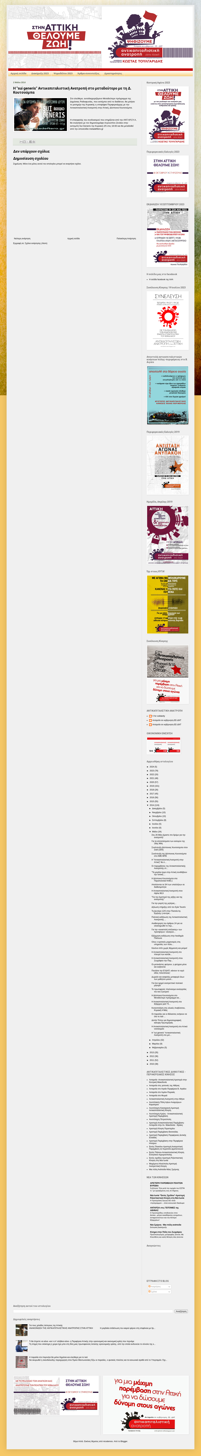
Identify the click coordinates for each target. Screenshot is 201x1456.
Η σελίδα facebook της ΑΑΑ (161, 279)
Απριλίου (156, 1040)
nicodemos (108, 1441)
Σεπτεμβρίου (158, 820)
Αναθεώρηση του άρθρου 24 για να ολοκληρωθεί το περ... (167, 924)
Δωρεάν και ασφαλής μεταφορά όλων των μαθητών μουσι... (168, 978)
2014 (152, 805)
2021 (152, 778)
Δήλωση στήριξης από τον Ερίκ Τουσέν (169, 907)
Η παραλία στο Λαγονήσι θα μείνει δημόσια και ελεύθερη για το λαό (58, 1357)
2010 (152, 1064)
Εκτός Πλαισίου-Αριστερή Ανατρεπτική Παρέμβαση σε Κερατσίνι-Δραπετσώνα (166, 1147)
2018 (152, 790)
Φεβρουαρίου (158, 1047)
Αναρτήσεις (154, 1286)
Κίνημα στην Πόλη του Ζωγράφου (166, 1232)
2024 (152, 767)
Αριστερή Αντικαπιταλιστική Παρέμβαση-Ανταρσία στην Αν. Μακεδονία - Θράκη (166, 1124)
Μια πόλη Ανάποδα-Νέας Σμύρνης (164, 1169)
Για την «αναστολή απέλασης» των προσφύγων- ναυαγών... (167, 930)
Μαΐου (155, 832)
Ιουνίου (155, 828)
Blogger (124, 1441)
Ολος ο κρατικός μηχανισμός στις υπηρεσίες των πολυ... (166, 943)
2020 (152, 782)
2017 (152, 794)
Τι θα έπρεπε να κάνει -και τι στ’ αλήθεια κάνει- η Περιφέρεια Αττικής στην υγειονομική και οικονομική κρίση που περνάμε (81, 1341)
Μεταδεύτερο (109, 98)
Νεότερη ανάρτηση (22, 238)
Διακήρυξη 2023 (40, 73)
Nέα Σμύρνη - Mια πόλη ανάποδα (165, 1225)
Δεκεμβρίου (157, 808)
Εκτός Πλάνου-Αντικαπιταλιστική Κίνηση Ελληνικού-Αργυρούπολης (166, 1153)
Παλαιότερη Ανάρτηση (126, 238)
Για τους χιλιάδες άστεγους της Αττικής (46, 1325)
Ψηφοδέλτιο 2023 (63, 73)
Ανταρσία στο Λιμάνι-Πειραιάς (162, 1092)
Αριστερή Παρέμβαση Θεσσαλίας (163, 1132)
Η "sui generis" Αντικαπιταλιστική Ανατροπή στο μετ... (166, 1034)
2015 (152, 801)
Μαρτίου (156, 1044)
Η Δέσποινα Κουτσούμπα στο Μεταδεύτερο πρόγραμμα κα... (166, 996)
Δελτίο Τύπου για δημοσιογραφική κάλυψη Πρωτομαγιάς (166, 1021)
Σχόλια (152, 1292)
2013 (152, 1052)
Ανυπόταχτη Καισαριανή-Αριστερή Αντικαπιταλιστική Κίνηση (164, 1109)
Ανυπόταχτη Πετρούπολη (160, 1119)
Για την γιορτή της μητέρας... (164, 903)
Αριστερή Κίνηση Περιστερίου (162, 1128)
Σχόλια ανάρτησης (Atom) (36, 243)
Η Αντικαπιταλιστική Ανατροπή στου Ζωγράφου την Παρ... (167, 959)
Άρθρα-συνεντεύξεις (88, 73)
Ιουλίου (155, 824)
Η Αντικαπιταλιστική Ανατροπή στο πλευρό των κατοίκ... (167, 953)
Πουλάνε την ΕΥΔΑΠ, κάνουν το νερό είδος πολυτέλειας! (168, 972)
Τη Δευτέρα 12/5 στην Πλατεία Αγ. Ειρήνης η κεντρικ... (166, 912)
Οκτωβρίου (157, 816)
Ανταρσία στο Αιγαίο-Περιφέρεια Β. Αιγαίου (167, 1089)
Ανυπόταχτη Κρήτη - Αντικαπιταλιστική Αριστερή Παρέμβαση (166, 1115)
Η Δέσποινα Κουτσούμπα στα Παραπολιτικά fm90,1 (164, 879)
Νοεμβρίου (157, 812)
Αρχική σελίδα (18, 73)
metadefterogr (96, 129)
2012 (152, 1056)
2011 (152, 1060)
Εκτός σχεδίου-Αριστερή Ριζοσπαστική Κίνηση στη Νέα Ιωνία (166, 1159)
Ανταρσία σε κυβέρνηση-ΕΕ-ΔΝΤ (166, 720)
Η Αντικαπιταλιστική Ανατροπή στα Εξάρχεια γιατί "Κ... (167, 1003)
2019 (152, 786)
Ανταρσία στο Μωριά (158, 1095)
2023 (152, 771)
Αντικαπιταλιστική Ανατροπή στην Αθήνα (166, 1099)
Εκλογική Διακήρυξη (158, 1227)
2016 (152, 797)
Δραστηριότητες (113, 73)
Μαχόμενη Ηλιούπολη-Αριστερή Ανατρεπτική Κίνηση (163, 1165)
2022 (152, 774)
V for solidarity (158, 716)
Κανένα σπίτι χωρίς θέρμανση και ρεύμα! (169, 948)
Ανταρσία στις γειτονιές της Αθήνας (164, 1085)
